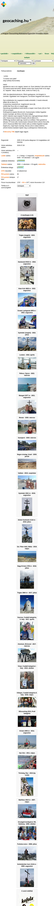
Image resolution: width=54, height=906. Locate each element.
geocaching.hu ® (17, 20)
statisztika (41, 164)
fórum (47, 54)
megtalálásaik (39, 156)
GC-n (24, 182)
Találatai (4, 164)
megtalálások (16, 54)
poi (40, 54)
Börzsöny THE (9, 132)
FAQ (52, 54)
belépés (27, 57)
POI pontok (5, 174)
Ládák (3, 156)
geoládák (4, 54)
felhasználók (30, 54)
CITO (3, 171)
